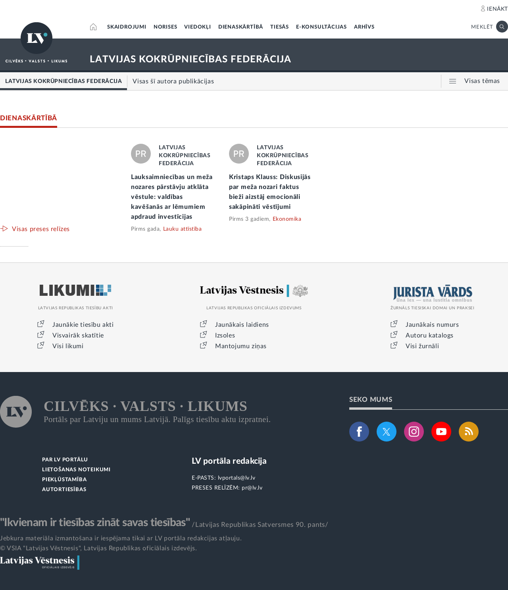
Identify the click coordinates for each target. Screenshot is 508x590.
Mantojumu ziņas (241, 346)
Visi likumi (68, 346)
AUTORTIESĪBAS (64, 489)
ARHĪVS (364, 27)
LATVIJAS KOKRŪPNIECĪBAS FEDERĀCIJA (190, 59)
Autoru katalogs (430, 335)
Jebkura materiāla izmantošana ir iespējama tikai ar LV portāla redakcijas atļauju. (121, 538)
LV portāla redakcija (229, 461)
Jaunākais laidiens (242, 325)
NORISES (165, 27)
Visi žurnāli (422, 346)
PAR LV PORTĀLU (65, 460)
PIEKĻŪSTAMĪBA (64, 479)
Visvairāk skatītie (78, 335)
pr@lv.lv (252, 488)
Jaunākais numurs (432, 325)
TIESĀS (279, 27)
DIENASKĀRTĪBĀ (240, 27)
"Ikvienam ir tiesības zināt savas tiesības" (95, 522)
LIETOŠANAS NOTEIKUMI (76, 469)
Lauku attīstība (182, 229)
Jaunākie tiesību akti (83, 325)
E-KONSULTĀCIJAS (321, 27)
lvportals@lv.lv (237, 478)
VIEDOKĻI (197, 27)
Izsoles (225, 335)
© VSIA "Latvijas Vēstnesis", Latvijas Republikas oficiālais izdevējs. (98, 548)
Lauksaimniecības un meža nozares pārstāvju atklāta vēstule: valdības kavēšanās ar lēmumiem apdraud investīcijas (172, 197)
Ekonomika (287, 219)
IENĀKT (497, 9)
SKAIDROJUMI (126, 27)
